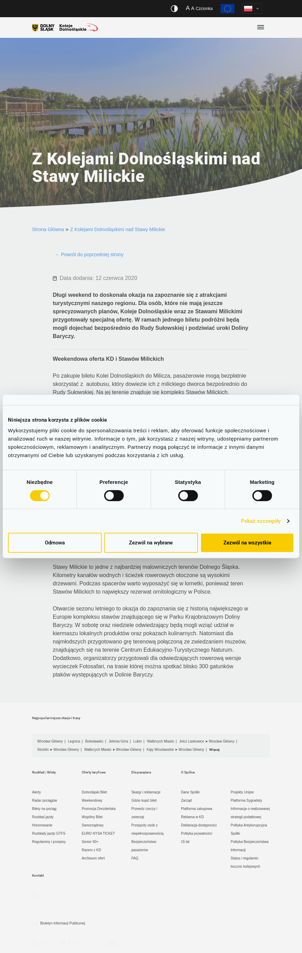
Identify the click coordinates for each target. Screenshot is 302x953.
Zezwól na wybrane (151, 543)
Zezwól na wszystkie (247, 543)
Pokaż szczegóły (261, 521)
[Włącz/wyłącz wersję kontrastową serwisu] (174, 8)
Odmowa (55, 543)
